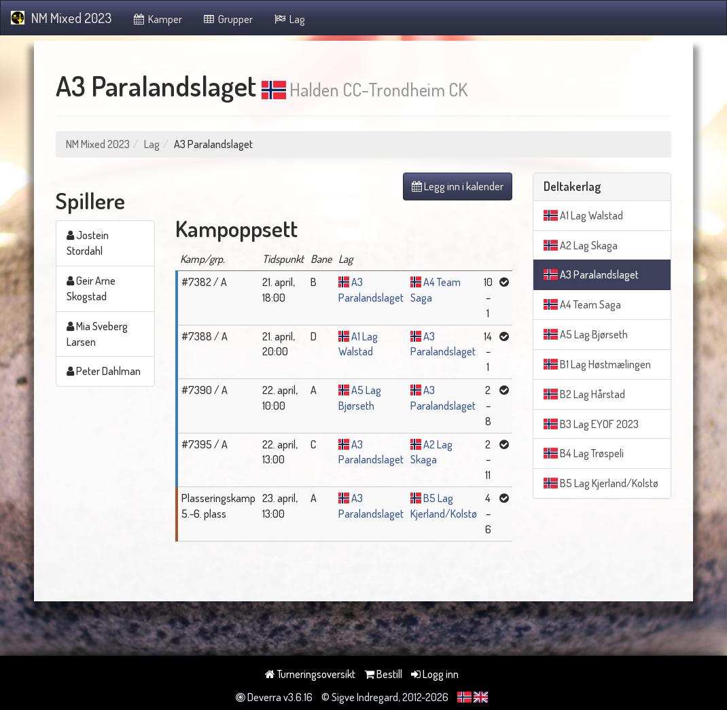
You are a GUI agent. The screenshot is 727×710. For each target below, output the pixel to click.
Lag (289, 19)
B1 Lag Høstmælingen (597, 364)
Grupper (227, 19)
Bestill (383, 674)
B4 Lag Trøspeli (584, 453)
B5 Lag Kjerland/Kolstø (601, 483)
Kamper (157, 19)
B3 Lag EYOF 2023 (591, 424)
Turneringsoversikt (310, 674)
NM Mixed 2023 (61, 17)
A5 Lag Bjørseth (586, 334)
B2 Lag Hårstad (584, 394)
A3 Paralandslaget (591, 274)
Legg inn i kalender (457, 186)
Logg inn (435, 674)
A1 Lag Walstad (583, 215)
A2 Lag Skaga (581, 245)
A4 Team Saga (582, 304)
